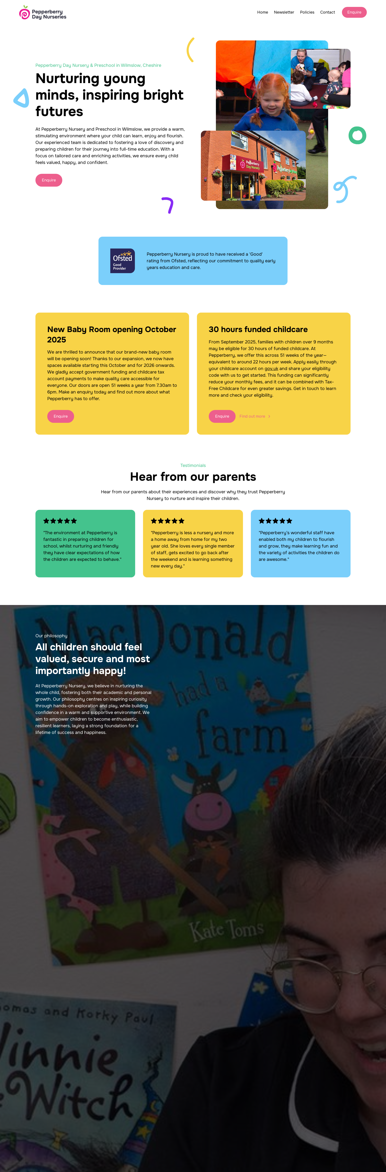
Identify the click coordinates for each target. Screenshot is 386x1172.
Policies (307, 12)
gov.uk (271, 368)
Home (262, 12)
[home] (42, 12)
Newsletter (284, 12)
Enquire (354, 12)
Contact (327, 12)
